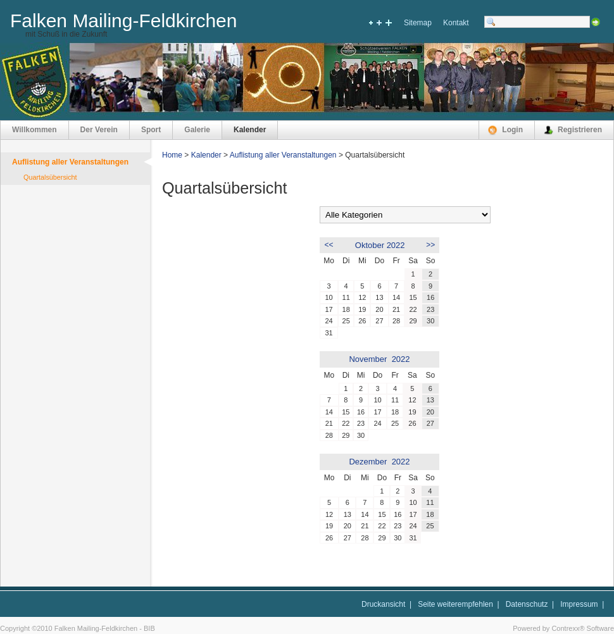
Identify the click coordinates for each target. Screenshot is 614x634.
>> (430, 244)
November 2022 (379, 359)
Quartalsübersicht (50, 177)
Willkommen (34, 129)
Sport (151, 129)
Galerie (197, 129)
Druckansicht (383, 604)
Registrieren (580, 129)
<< (329, 244)
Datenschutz (527, 604)
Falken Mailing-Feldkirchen (123, 20)
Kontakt (456, 22)
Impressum (579, 604)
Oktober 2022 (380, 245)
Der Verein (99, 129)
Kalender (250, 129)
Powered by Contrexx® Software (563, 628)
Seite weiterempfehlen (455, 604)
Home (172, 155)
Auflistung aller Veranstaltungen (70, 162)
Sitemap (418, 22)
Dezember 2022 (379, 461)
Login (512, 129)
